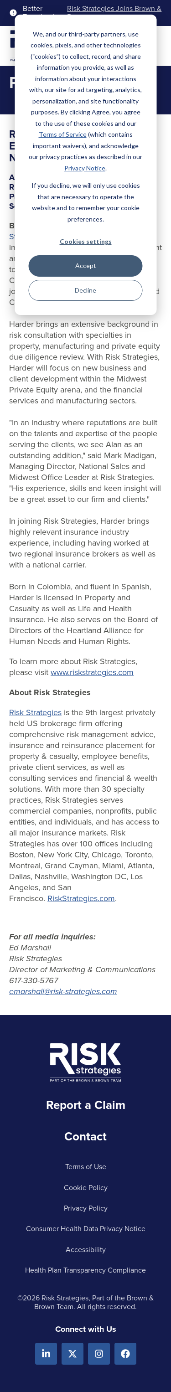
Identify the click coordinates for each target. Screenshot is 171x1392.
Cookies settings (86, 241)
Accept (85, 265)
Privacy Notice (84, 168)
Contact (85, 1136)
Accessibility (86, 1249)
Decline (85, 290)
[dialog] (85, 165)
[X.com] (72, 1354)
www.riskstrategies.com (92, 672)
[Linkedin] (46, 1354)
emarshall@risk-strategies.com (63, 991)
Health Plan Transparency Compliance (85, 1270)
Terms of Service (63, 134)
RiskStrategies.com (81, 898)
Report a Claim (85, 1105)
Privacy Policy (86, 1208)
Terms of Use (85, 1166)
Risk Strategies (35, 712)
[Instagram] (99, 1354)
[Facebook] (125, 1354)
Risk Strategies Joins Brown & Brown (114, 13)
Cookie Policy (86, 1187)
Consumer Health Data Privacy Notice (85, 1228)
